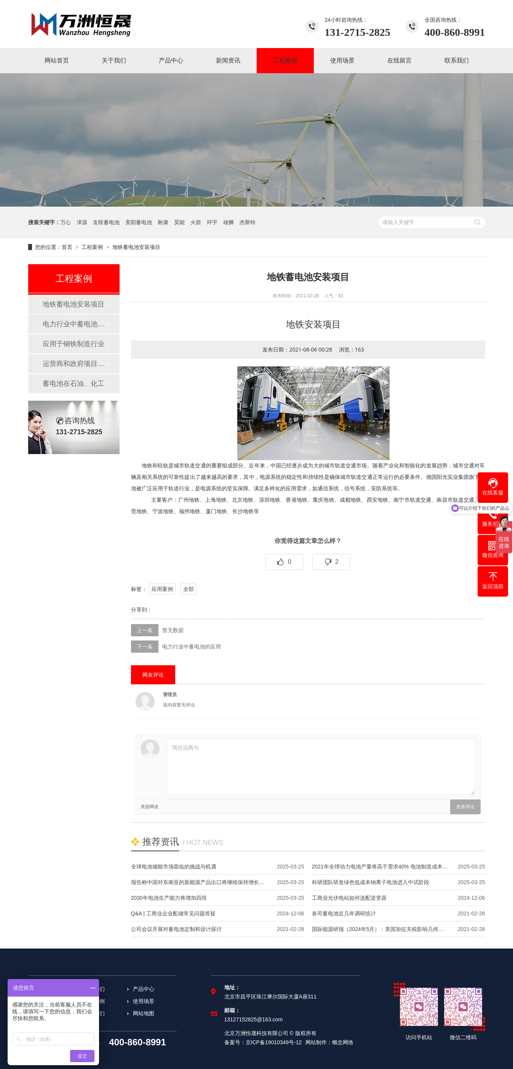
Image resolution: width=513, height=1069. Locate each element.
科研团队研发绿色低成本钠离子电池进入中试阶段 (370, 882)
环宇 (212, 222)
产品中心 (143, 989)
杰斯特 (248, 222)
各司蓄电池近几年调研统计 (344, 913)
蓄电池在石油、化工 (73, 383)
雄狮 (228, 222)
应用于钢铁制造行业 (73, 344)
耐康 (163, 222)
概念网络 (342, 1042)
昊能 (179, 222)
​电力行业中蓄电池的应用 (73, 324)
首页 (67, 247)
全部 (188, 589)
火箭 (195, 222)
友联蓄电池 (106, 222)
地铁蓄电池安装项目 (73, 304)
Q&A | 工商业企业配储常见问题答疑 (173, 913)
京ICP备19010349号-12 (274, 1042)
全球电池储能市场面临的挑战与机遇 (173, 867)
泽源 (82, 222)
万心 (65, 222)
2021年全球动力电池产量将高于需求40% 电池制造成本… (380, 867)
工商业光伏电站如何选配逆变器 (349, 898)
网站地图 (143, 1013)
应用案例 (162, 589)
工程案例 (92, 247)
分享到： (141, 610)
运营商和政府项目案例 (73, 364)
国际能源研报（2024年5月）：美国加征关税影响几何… (378, 929)
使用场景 (143, 1001)
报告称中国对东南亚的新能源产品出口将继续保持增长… (197, 882)
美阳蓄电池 (138, 222)
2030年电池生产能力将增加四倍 (169, 898)
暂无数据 (173, 630)
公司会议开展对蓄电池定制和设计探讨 (176, 929)
